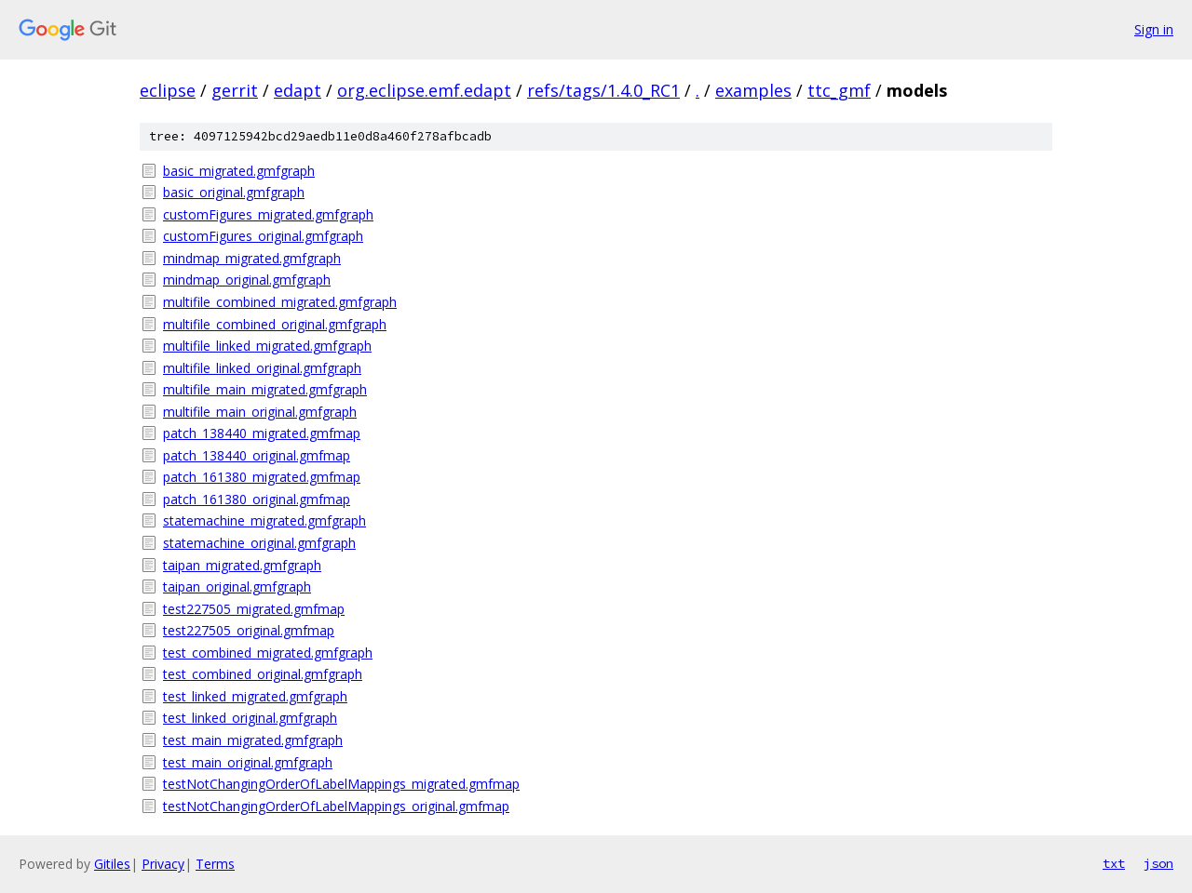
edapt (297, 90)
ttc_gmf (839, 90)
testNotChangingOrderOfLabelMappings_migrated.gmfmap (341, 784)
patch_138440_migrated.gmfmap (261, 433)
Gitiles (112, 864)
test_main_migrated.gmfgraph (253, 740)
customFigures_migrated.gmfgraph (268, 214)
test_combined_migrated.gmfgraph (267, 652)
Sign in (1153, 29)
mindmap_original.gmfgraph (247, 279)
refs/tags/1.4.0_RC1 (603, 90)
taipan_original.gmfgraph (237, 586)
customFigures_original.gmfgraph (263, 236)
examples (753, 90)
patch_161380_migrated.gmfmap (261, 477)
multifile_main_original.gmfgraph (260, 411)
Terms (215, 864)
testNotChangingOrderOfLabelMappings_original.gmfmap (336, 806)
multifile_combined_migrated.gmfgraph (280, 302)
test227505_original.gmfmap (248, 630)
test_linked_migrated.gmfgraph (255, 696)
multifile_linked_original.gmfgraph (262, 368)
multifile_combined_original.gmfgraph (274, 324)
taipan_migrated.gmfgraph (242, 565)
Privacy (163, 864)
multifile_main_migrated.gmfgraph (265, 389)
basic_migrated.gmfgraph (239, 171)
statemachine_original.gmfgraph (259, 543)
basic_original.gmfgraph (234, 192)
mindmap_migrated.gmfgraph (252, 258)
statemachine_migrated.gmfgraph (264, 520)
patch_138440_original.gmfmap (256, 455)
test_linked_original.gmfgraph (250, 717)
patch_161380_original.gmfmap (256, 499)
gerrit (234, 90)
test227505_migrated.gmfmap (254, 609)
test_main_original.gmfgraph (247, 762)
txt (1114, 863)
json (1158, 863)
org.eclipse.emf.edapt (424, 90)
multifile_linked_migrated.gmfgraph (267, 345)
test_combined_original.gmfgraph (262, 674)
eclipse (168, 90)
